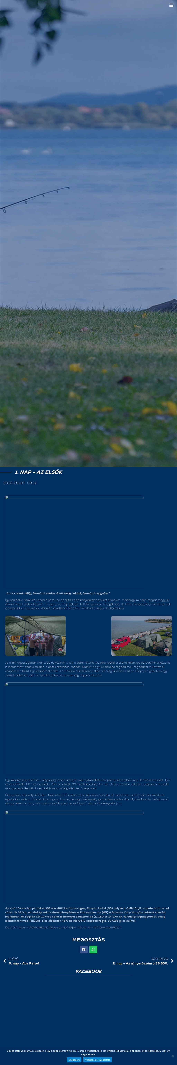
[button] (84, 949)
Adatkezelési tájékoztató (97, 1060)
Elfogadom (74, 1060)
